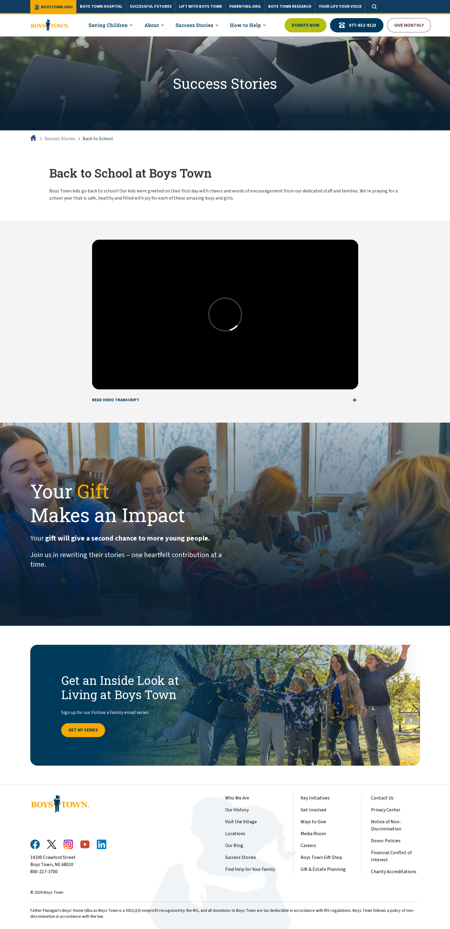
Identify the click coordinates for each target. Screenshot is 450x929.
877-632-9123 (356, 25)
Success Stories (60, 138)
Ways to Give (313, 822)
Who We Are (237, 798)
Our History (237, 810)
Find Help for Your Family (250, 869)
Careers (308, 845)
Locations (235, 833)
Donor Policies (386, 841)
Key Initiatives (315, 798)
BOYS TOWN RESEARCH (289, 7)
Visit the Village (241, 822)
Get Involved (313, 810)
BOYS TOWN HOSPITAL (101, 7)
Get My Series (83, 730)
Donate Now (305, 25)
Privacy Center (385, 810)
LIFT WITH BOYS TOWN (200, 7)
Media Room (313, 833)
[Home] (33, 138)
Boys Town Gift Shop (321, 857)
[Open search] (374, 6)
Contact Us (382, 798)
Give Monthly (409, 25)
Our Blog (234, 845)
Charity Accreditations (393, 871)
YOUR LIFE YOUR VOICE (340, 7)
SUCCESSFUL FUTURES (151, 7)
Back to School (98, 138)
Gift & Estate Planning (323, 869)
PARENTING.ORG (245, 7)
